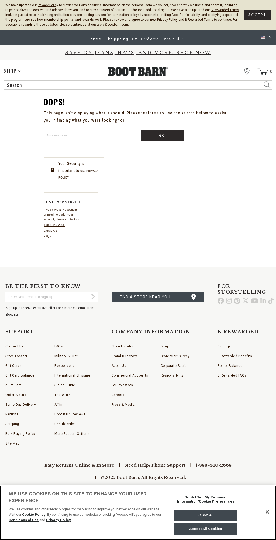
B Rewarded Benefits (235, 356)
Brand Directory (124, 356)
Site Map (12, 443)
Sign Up (224, 346)
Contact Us (14, 346)
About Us (119, 366)
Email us (50, 230)
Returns (11, 414)
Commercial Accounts (130, 375)
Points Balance (230, 366)
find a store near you (145, 297)
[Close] (267, 512)
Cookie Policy (34, 514)
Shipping (12, 424)
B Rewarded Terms (225, 10)
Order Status (15, 395)
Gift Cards (13, 366)
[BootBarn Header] (138, 76)
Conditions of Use (24, 520)
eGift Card (13, 385)
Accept (257, 14)
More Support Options (71, 434)
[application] (12, 71)
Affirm (59, 404)
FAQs (47, 236)
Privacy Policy (48, 5)
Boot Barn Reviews (69, 414)
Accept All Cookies (205, 529)
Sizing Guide (64, 385)
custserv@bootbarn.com (109, 24)
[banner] (138, 61)
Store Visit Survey (175, 356)
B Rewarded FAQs (232, 375)
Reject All (205, 515)
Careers (118, 395)
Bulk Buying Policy (20, 434)
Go (162, 135)
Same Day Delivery (20, 404)
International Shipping (72, 375)
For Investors (122, 385)
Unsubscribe (64, 424)
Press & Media (123, 404)
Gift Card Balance (19, 375)
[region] (138, 512)
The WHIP (62, 395)
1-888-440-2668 (54, 225)
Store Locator (16, 356)
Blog (164, 346)
